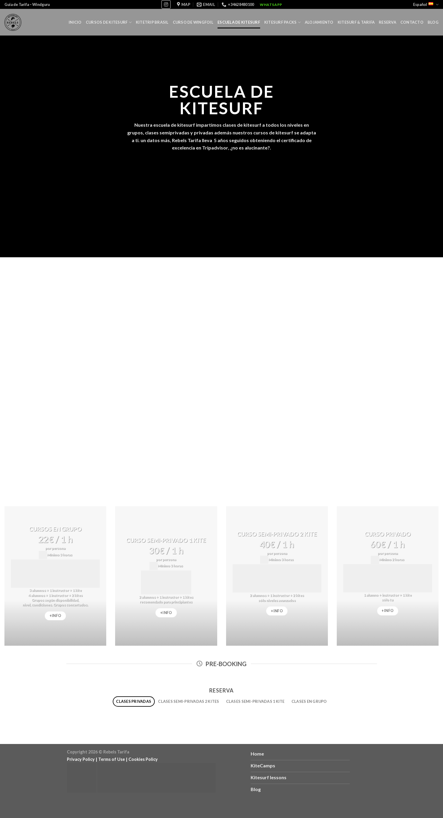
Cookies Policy (143, 759)
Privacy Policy (81, 759)
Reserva (387, 22)
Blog (433, 22)
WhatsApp (271, 4)
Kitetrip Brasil (152, 22)
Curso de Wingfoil (193, 22)
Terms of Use (111, 759)
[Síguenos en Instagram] (166, 4)
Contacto (411, 22)
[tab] (134, 701)
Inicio (75, 22)
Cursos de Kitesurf (109, 22)
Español (426, 4)
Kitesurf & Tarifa (356, 22)
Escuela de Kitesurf (239, 22)
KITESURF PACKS (282, 22)
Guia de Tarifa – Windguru (27, 4)
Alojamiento (319, 22)
